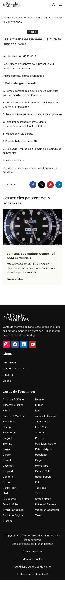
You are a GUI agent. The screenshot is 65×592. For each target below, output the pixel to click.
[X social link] (41, 184)
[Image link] (16, 317)
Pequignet (41, 454)
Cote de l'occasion (14, 368)
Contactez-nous (32, 551)
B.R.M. (7, 410)
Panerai (39, 438)
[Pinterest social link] (50, 184)
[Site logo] (11, 4)
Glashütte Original (13, 515)
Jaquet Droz (42, 421)
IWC (37, 410)
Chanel (7, 460)
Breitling (7, 443)
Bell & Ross (9, 421)
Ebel (5, 493)
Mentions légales (32, 559)
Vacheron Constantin (47, 509)
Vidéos (11, 184)
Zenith (38, 515)
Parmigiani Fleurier (46, 443)
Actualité (8, 374)
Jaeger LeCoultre (45, 416)
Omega (39, 432)
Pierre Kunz (42, 465)
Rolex (17, 17)
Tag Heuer (41, 487)
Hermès (40, 399)
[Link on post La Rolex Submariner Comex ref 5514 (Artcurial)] (32, 227)
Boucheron (9, 432)
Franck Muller (11, 504)
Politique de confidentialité (32, 574)
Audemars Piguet (13, 405)
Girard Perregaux (13, 509)
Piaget (39, 460)
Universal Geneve (45, 504)
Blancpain (8, 427)
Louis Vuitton (42, 427)
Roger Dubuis (43, 476)
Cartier (7, 454)
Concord (8, 476)
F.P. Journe (9, 498)
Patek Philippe (43, 449)
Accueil (7, 17)
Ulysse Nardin (43, 498)
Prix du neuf (10, 362)
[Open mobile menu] (60, 4)
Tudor (38, 493)
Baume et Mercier (13, 416)
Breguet (7, 438)
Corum (7, 482)
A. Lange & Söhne (13, 399)
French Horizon (44, 543)
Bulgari (7, 449)
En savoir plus (15, 279)
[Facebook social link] (32, 184)
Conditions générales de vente (32, 566)
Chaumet (8, 465)
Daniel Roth (9, 487)
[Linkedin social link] (58, 184)
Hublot (39, 405)
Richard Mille (42, 471)
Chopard (8, 471)
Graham (7, 520)
